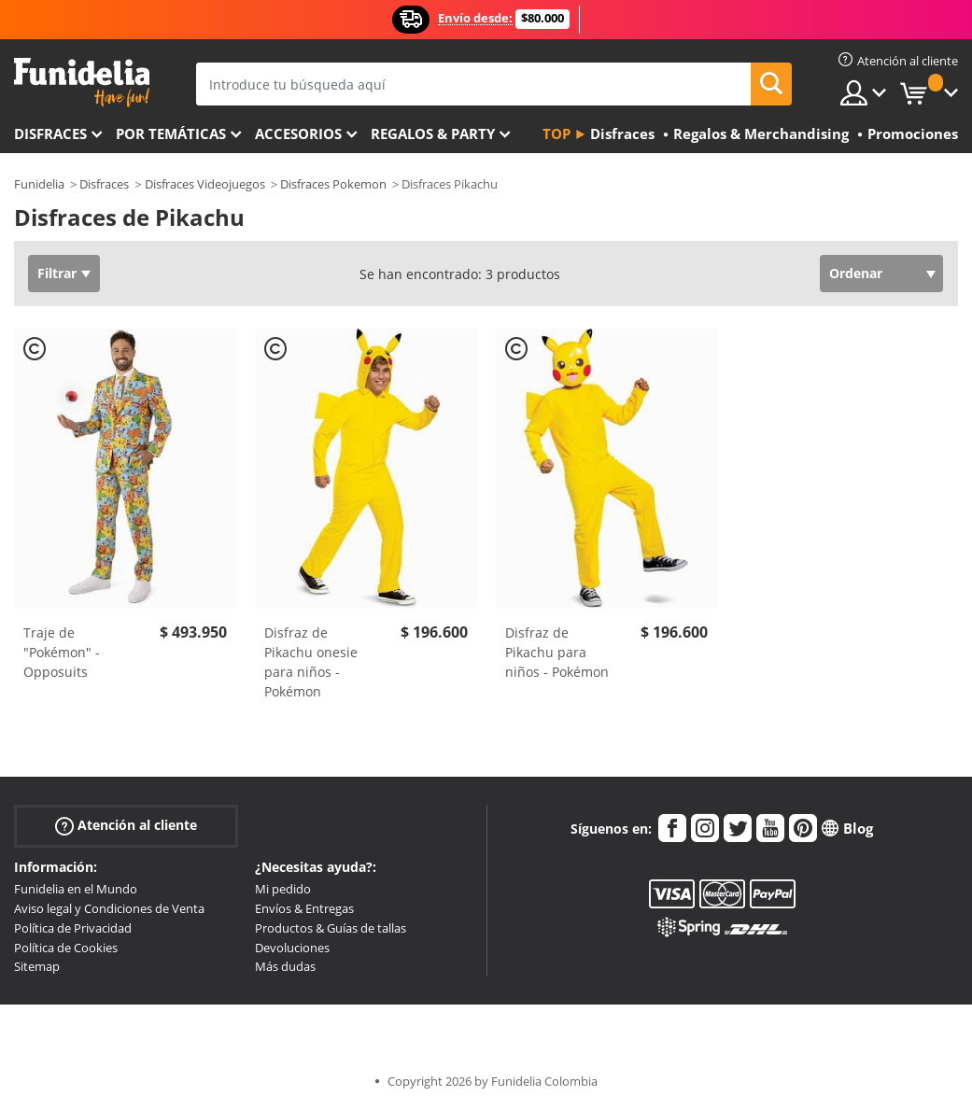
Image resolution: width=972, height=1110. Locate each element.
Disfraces (50, 133)
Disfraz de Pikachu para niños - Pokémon (557, 652)
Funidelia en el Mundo (75, 888)
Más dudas (285, 966)
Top (556, 133)
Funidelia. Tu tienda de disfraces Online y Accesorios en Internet (81, 82)
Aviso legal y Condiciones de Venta (109, 908)
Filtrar (57, 273)
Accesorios (298, 133)
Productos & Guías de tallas (330, 928)
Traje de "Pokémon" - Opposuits (61, 652)
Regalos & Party (433, 133)
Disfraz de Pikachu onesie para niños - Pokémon (311, 662)
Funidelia (39, 184)
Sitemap (37, 966)
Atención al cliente (126, 826)
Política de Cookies (66, 947)
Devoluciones (292, 947)
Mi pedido (283, 888)
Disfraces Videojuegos (205, 184)
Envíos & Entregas (304, 908)
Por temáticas (171, 133)
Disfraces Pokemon (333, 184)
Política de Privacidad (73, 928)
